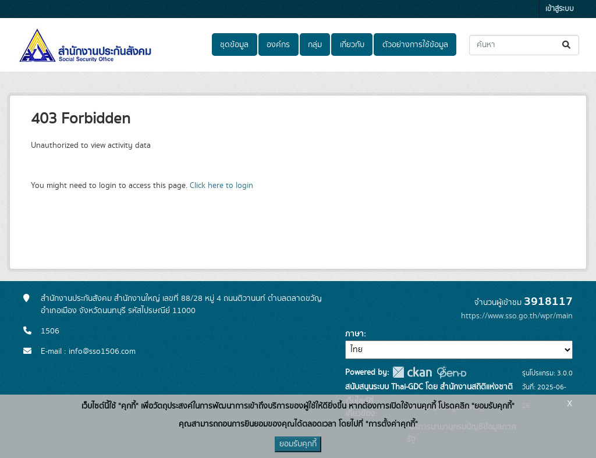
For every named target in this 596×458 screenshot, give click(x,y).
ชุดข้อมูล (234, 45)
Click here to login (221, 185)
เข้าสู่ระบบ (559, 9)
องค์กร (278, 45)
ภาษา (354, 334)
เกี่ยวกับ (352, 45)
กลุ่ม (315, 45)
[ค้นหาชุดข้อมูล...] (524, 45)
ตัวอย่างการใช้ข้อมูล (415, 45)
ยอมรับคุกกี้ (298, 444)
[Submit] (567, 45)
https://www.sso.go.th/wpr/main (517, 316)
